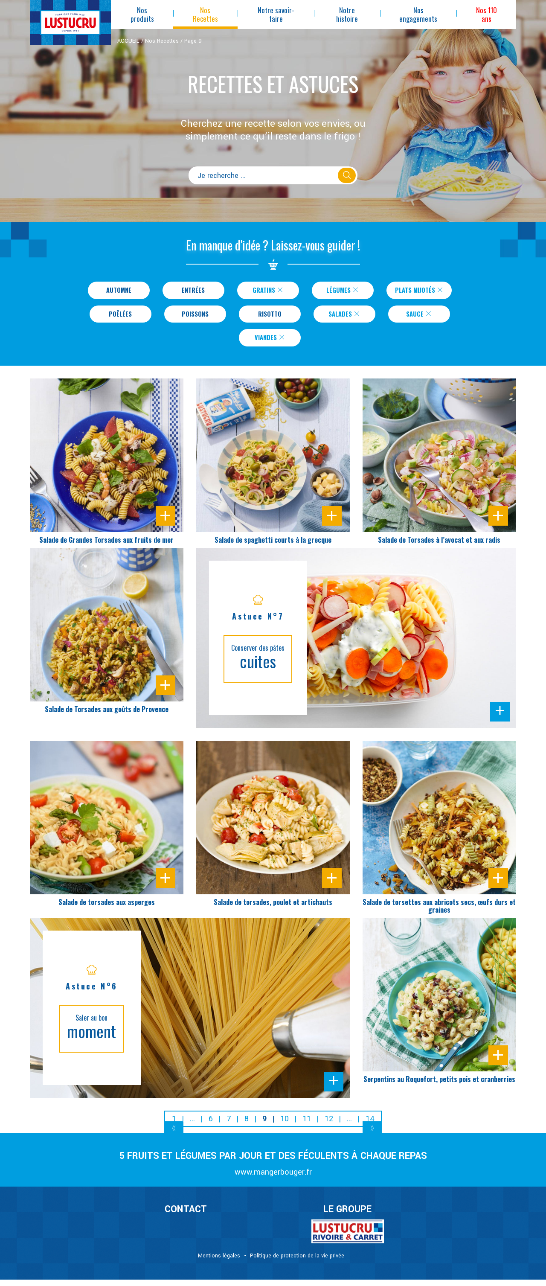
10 (284, 1125)
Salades (344, 317)
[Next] (372, 1136)
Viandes (270, 343)
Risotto (270, 317)
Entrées (188, 291)
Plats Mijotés (419, 291)
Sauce (419, 317)
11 (306, 1125)
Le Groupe (347, 1216)
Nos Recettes (162, 41)
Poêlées (120, 317)
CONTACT (186, 1216)
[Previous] (173, 1136)
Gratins (263, 291)
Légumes (337, 291)
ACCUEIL (128, 41)
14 (370, 1125)
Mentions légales (219, 1262)
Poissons (195, 317)
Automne (113, 291)
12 (329, 1125)
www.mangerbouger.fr (273, 1178)
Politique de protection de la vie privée (297, 1262)
